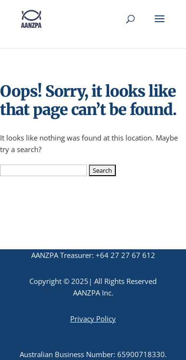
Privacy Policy (93, 318)
